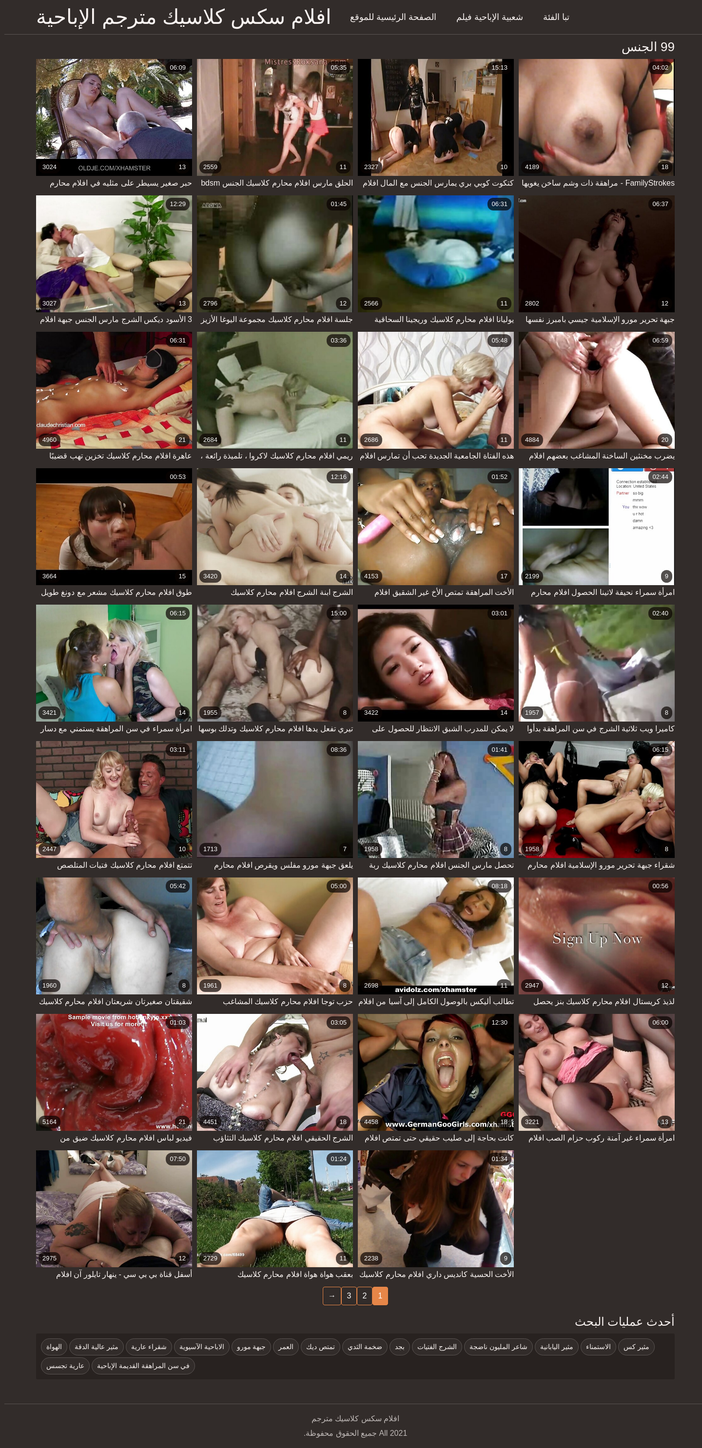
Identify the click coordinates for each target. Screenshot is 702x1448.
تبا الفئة (552, 17)
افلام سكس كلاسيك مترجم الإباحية (179, 16)
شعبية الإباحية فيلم (485, 17)
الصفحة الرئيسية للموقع (389, 17)
